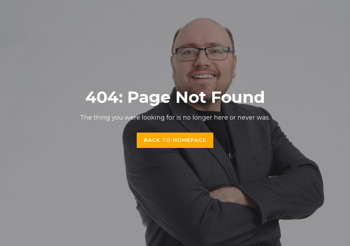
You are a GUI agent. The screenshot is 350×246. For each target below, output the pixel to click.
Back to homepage (175, 140)
